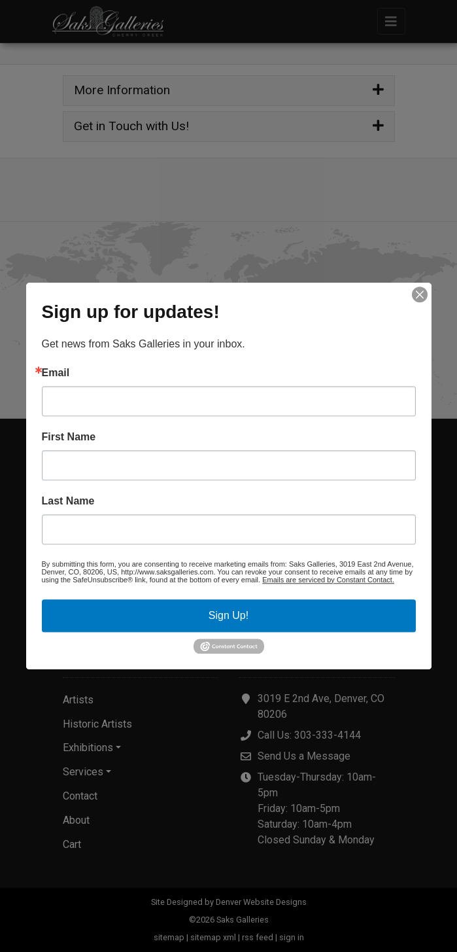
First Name (69, 437)
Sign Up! (228, 615)
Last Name (68, 501)
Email (56, 373)
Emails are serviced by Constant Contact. (328, 580)
